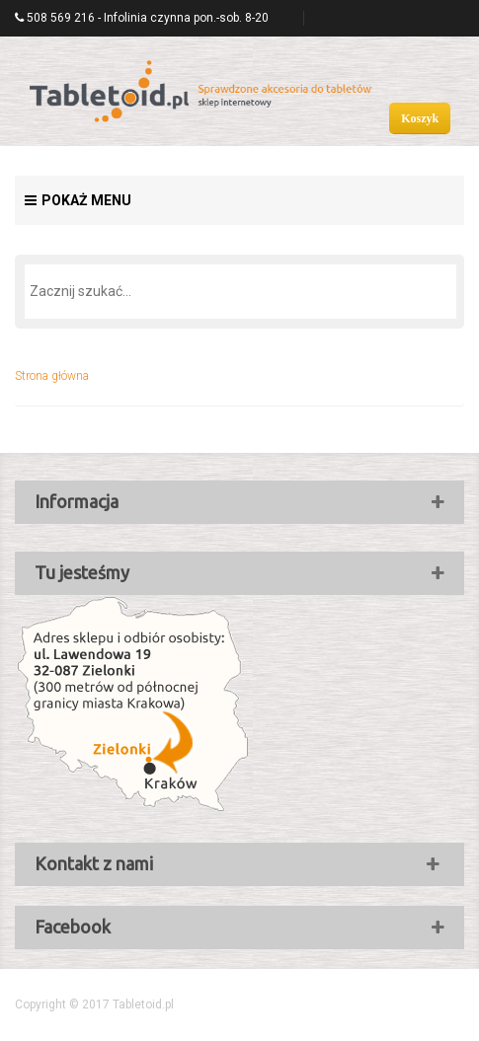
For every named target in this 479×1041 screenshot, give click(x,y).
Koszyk (420, 118)
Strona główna (52, 376)
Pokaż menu (78, 200)
